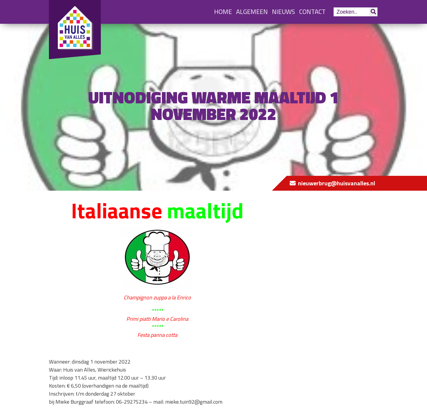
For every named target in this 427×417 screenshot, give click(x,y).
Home (223, 12)
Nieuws (283, 12)
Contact (312, 12)
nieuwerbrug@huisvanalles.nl (336, 183)
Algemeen (252, 12)
